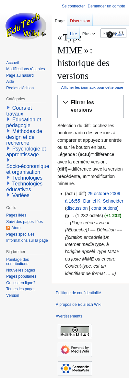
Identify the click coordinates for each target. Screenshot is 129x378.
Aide (114, 34)
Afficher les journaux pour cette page (92, 87)
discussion (77, 208)
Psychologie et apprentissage (26, 151)
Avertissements (69, 316)
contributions (104, 208)
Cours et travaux (19, 111)
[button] (90, 106)
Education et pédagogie (23, 122)
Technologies (27, 178)
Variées (20, 195)
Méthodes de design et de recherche (24, 137)
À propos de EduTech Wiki (78, 304)
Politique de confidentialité (78, 293)
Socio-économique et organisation (27, 169)
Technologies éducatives (24, 186)
